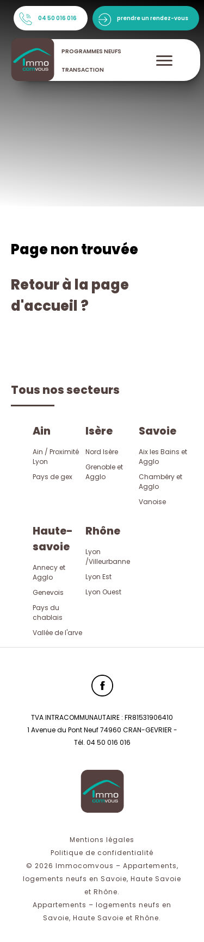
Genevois (48, 592)
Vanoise (152, 501)
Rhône (102, 531)
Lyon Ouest (103, 591)
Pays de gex (52, 476)
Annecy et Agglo (49, 572)
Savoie (157, 431)
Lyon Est (98, 576)
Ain (42, 431)
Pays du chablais (48, 612)
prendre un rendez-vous (152, 18)
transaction (82, 70)
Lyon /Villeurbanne (107, 556)
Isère (99, 431)
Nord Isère (101, 451)
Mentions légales (102, 839)
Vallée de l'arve (57, 632)
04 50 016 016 (57, 18)
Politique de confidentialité (102, 852)
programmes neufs (91, 51)
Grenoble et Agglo (104, 471)
